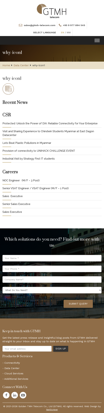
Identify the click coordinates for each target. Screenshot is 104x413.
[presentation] (36, 304)
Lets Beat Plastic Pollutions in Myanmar (26, 142)
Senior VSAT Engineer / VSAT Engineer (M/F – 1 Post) (35, 188)
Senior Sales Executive (16, 204)
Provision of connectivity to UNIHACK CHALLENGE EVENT (38, 150)
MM (69, 32)
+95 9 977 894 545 (74, 25)
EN (62, 32)
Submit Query (78, 303)
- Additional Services (15, 378)
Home (6, 65)
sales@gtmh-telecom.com (39, 25)
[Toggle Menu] (97, 40)
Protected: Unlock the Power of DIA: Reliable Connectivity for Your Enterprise (50, 123)
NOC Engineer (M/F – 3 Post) (21, 180)
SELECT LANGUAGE (44, 32)
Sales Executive (12, 196)
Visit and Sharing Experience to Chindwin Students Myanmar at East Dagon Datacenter (48, 133)
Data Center (21, 65)
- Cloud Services (12, 373)
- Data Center (11, 368)
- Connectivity (11, 362)
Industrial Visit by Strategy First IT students (28, 158)
